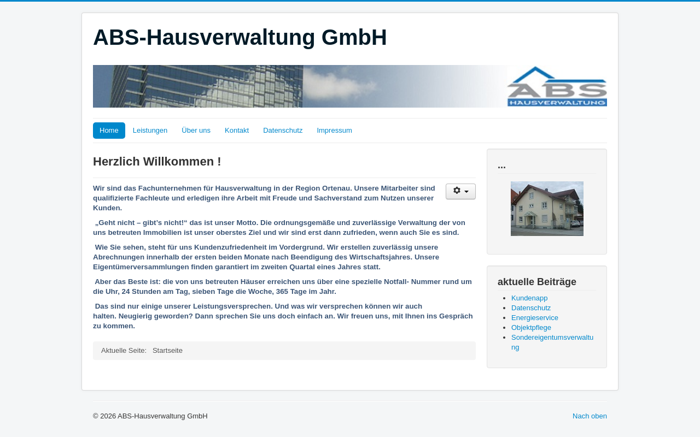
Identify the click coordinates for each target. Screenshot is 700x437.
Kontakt (237, 130)
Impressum (334, 130)
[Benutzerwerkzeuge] (461, 191)
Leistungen (150, 130)
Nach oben (590, 416)
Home (109, 130)
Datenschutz (282, 130)
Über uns (196, 130)
